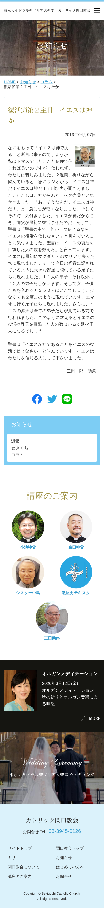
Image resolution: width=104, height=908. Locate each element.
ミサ (12, 857)
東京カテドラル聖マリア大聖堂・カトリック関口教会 (47, 10)
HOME (10, 82)
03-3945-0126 (65, 831)
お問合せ (64, 876)
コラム (47, 82)
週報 (15, 441)
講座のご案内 (20, 876)
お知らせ (28, 82)
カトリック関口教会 (52, 820)
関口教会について (24, 867)
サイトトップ (20, 848)
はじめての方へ (70, 867)
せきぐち (20, 448)
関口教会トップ (70, 848)
